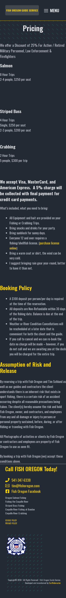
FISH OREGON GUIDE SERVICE (22, 10)
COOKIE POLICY (11, 520)
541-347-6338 (21, 480)
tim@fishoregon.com (26, 485)
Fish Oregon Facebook (26, 491)
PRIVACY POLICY (11, 523)
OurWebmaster (55, 583)
